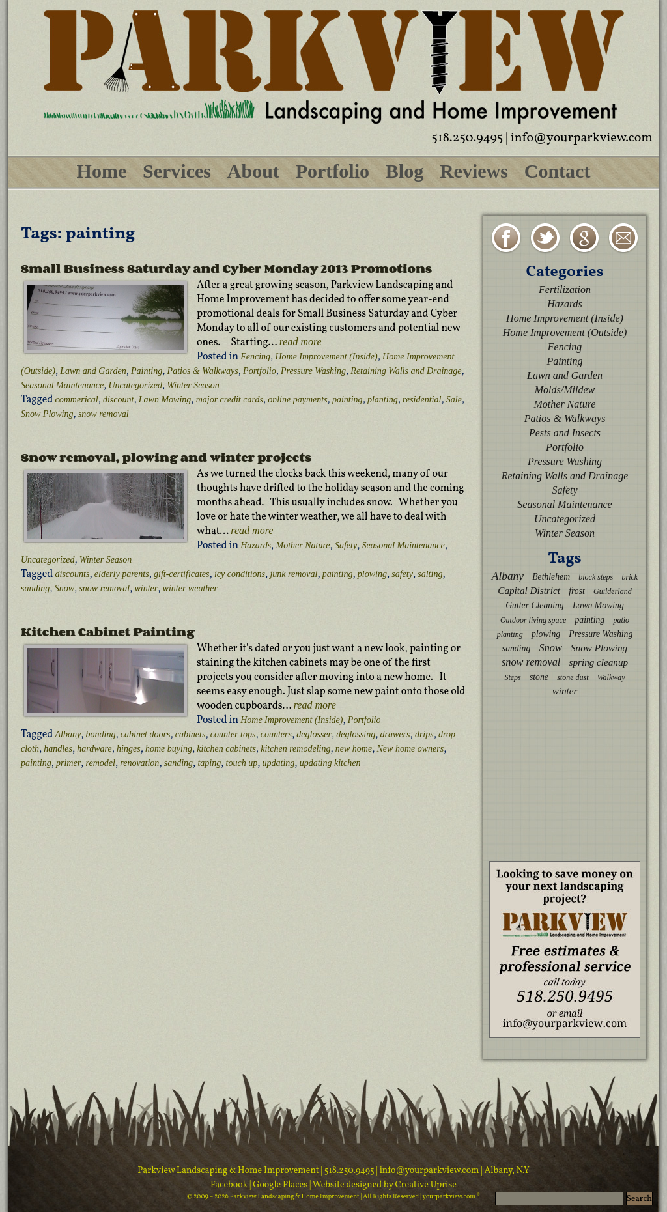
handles (58, 749)
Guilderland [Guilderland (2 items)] (612, 591)
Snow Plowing (47, 414)
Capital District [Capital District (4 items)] (529, 590)
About (253, 171)
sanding (35, 588)
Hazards (255, 545)
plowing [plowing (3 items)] (546, 634)
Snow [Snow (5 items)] (550, 647)
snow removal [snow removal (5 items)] (531, 662)
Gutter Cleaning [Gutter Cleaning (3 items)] (534, 605)
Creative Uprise (425, 1185)
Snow (64, 588)
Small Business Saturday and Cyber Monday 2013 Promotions (226, 268)
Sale (454, 399)
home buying (168, 749)
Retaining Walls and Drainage (405, 371)
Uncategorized (135, 385)
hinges (129, 749)
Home (102, 171)
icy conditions (239, 574)
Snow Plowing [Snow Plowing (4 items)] (599, 647)
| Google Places (279, 1185)
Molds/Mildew (565, 389)
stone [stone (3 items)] (539, 677)
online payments (297, 399)
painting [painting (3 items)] (589, 620)
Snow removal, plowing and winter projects (166, 457)
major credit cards (229, 399)
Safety (346, 545)
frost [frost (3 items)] (577, 591)
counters (276, 734)
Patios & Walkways (202, 371)
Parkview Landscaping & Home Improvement (228, 1170)
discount (118, 399)
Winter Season (193, 385)
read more (300, 341)
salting (430, 574)
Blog (404, 171)
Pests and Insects (565, 432)
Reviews (474, 171)
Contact (557, 171)
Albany (68, 734)
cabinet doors (146, 734)
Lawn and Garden (93, 371)
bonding (101, 734)
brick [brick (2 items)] (629, 577)
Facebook (229, 1185)
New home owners (410, 749)
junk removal (293, 574)
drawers (395, 734)
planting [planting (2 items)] (510, 634)
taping (209, 763)
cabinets (190, 734)
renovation (139, 763)
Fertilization (565, 289)
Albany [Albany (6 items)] (508, 576)
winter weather (190, 588)
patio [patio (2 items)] (621, 620)
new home (353, 749)
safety (402, 574)
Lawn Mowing (165, 399)
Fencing (255, 356)
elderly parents (121, 574)
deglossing (355, 734)
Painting (146, 371)
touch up (242, 763)
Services (177, 171)
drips (424, 734)
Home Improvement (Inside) (326, 356)
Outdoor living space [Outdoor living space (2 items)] (533, 620)
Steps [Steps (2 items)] (512, 677)
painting (347, 399)
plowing (372, 574)
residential (422, 399)
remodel (100, 763)
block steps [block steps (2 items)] (595, 577)
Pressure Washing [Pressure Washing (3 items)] (600, 634)
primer (68, 763)
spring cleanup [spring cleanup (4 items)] (599, 662)
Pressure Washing (313, 371)
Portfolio (332, 171)
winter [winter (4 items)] (565, 690)
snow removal (103, 414)
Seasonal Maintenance (62, 385)
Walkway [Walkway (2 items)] (611, 677)
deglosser (314, 734)
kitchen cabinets (226, 749)
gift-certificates (182, 574)
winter (146, 588)
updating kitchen (330, 763)
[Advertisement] (565, 778)
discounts (72, 574)
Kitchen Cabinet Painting (108, 631)
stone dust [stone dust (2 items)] (572, 677)
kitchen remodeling (295, 749)
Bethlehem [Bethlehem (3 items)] (551, 577)
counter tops (233, 734)
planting (382, 399)
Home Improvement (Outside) (565, 332)
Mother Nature (303, 545)
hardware (94, 749)
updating (279, 763)
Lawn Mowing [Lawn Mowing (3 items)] (598, 605)
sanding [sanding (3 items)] (516, 648)
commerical (76, 399)
